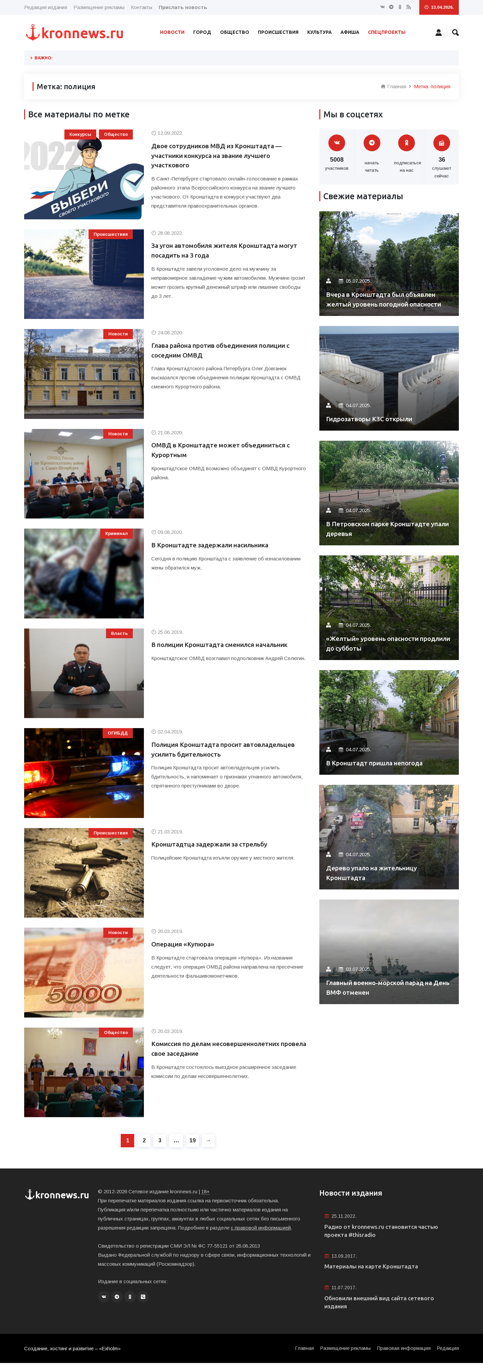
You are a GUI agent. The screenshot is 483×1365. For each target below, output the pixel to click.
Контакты (141, 7)
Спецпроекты (387, 32)
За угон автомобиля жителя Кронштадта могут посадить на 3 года (219, 251)
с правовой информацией (261, 1228)
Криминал (116, 533)
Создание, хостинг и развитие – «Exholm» (73, 1350)
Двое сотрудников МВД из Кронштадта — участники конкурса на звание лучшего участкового (221, 156)
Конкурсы (80, 134)
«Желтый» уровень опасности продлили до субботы (376, 643)
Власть (119, 633)
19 (193, 1140)
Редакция (447, 1350)
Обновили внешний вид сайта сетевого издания (382, 1303)
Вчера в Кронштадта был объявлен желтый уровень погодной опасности (385, 294)
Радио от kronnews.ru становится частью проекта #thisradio (384, 1231)
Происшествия (278, 32)
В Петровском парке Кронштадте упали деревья (382, 528)
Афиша (349, 32)
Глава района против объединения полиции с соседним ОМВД (228, 351)
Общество (234, 32)
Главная (393, 86)
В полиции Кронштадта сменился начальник (226, 645)
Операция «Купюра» (185, 944)
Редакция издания (45, 7)
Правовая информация (403, 1350)
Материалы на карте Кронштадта (373, 1267)
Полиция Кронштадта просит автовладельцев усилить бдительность (218, 750)
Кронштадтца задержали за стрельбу (214, 844)
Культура (319, 32)
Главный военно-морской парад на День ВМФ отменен (385, 987)
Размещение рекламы (98, 7)
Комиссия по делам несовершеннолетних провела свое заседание (221, 1049)
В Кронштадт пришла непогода (379, 763)
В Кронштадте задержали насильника (215, 545)
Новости (172, 32)
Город (202, 32)
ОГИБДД (118, 732)
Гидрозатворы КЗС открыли (373, 419)
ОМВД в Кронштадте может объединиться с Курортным (225, 450)
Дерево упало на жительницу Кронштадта (376, 872)
